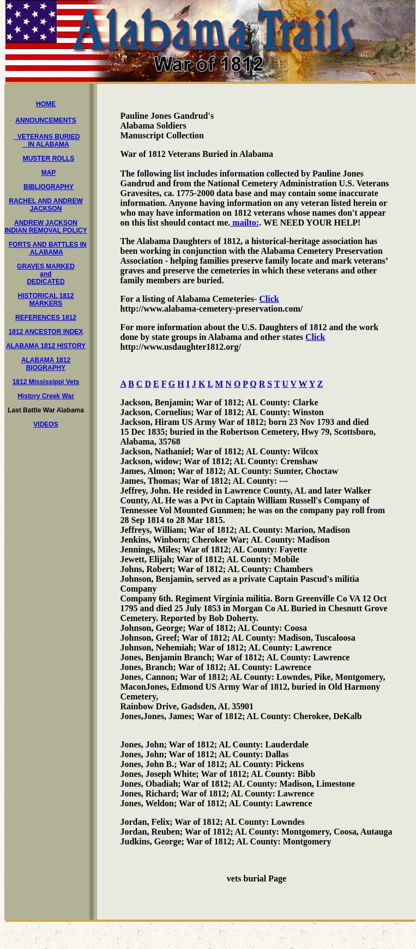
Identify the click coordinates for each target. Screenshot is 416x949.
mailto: (244, 222)
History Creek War (45, 396)
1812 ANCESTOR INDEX (46, 332)
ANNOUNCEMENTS (45, 120)
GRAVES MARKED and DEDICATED (46, 274)
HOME (46, 104)
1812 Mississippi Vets (46, 382)
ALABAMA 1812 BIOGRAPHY (45, 364)
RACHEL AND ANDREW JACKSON (46, 204)
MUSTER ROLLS (49, 158)
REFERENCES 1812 (45, 317)
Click (269, 298)
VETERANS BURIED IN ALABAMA (47, 140)
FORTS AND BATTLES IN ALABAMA (48, 248)
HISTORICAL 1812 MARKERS (46, 299)
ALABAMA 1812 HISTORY (46, 346)
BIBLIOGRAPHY (48, 187)
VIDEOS (45, 424)
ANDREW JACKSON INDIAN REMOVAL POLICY (45, 226)
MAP (48, 173)
